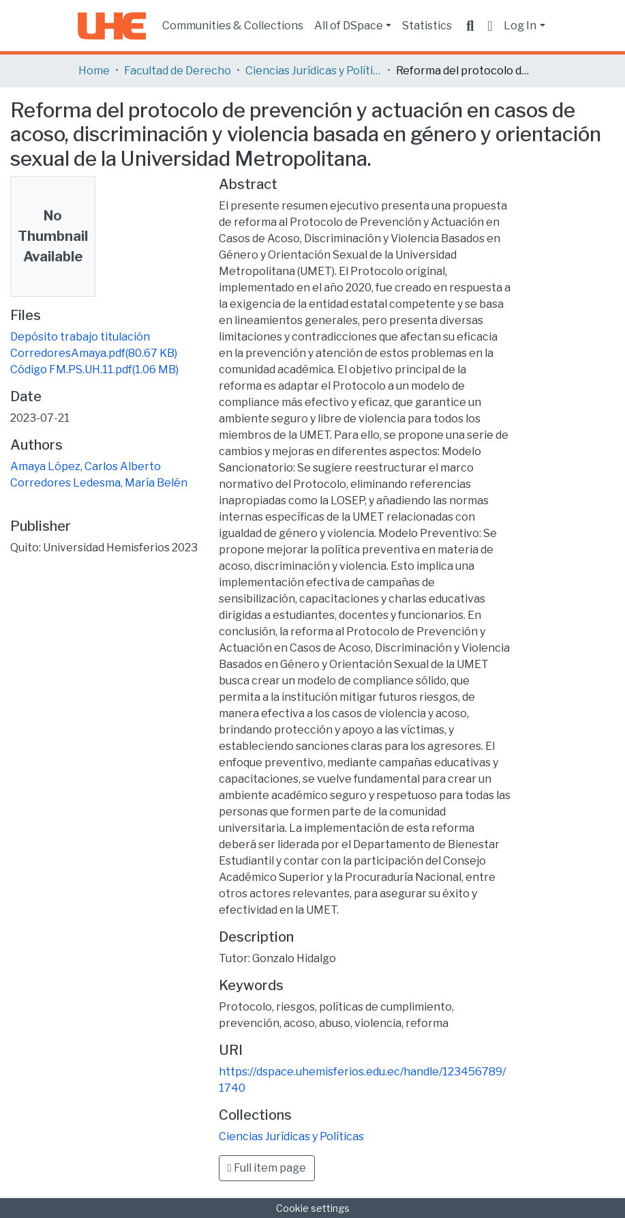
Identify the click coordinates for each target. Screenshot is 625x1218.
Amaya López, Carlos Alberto (85, 466)
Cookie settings (313, 1208)
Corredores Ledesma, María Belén (98, 482)
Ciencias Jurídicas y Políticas (313, 70)
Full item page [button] (267, 1167)
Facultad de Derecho (177, 70)
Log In (520, 25)
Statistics (427, 25)
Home (94, 70)
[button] (489, 26)
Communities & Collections (232, 25)
